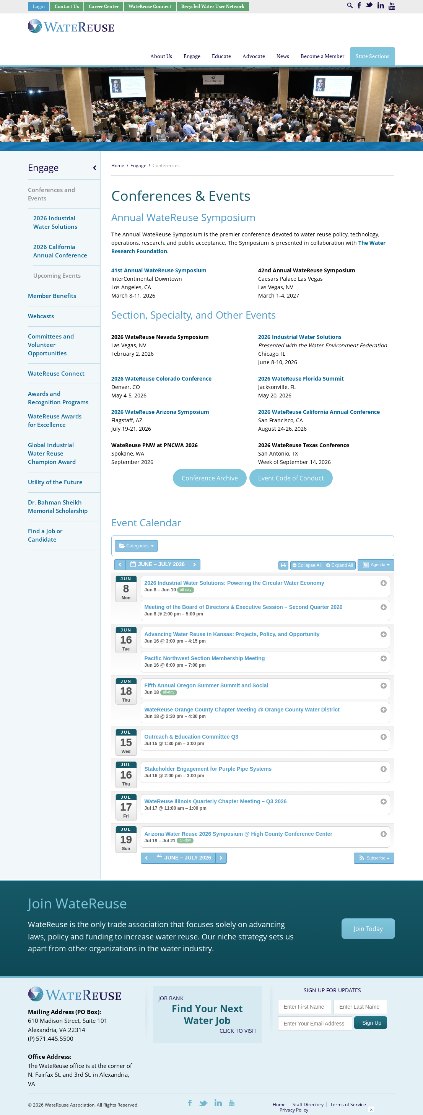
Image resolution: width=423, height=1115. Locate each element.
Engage (43, 167)
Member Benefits (52, 296)
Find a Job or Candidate (45, 535)
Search (350, 5)
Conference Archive (210, 478)
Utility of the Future (55, 482)
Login (39, 6)
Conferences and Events (51, 194)
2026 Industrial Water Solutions (55, 222)
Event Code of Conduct (291, 478)
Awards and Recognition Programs (58, 398)
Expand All (340, 565)
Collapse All (308, 565)
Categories (136, 546)
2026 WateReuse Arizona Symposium (160, 411)
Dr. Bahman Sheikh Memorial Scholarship (58, 506)
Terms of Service (348, 1104)
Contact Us (67, 6)
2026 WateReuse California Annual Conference (319, 411)
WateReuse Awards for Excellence (54, 420)
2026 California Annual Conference (60, 251)
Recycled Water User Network (212, 6)
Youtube (392, 6)
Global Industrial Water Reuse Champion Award (52, 453)
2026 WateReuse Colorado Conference (161, 378)
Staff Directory (308, 1104)
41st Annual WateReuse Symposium (159, 270)
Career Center (104, 6)
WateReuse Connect (150, 6)
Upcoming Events (57, 275)
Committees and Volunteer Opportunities (51, 344)
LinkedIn (380, 5)
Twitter (369, 4)
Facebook (359, 5)
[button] (374, 858)
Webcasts (41, 316)
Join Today (368, 929)
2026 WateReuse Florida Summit (301, 378)
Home (117, 165)
